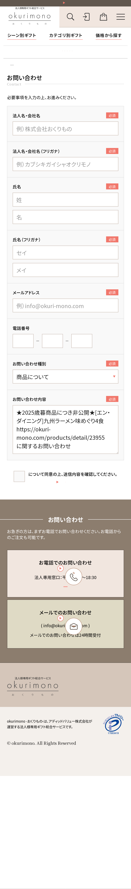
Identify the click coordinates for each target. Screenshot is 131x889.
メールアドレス (66, 309)
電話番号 (21, 344)
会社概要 (82, 798)
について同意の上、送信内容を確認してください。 (72, 493)
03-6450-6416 (64, 637)
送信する (83, 528)
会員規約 (82, 774)
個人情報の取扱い (44, 490)
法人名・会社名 (66, 132)
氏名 (66, 203)
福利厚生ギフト (97, 58)
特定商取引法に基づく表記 (97, 782)
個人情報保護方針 (90, 790)
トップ (11, 78)
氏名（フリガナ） (66, 256)
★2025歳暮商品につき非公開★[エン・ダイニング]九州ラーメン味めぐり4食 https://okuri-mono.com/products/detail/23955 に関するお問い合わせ (66, 445)
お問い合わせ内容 (66, 415)
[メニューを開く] (120, 21)
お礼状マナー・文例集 (56, 58)
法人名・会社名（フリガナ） (66, 167)
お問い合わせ (35, 78)
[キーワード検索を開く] (70, 21)
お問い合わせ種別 (66, 380)
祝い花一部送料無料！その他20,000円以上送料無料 (68, 5)
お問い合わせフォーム (64, 706)
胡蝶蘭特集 (20, 58)
